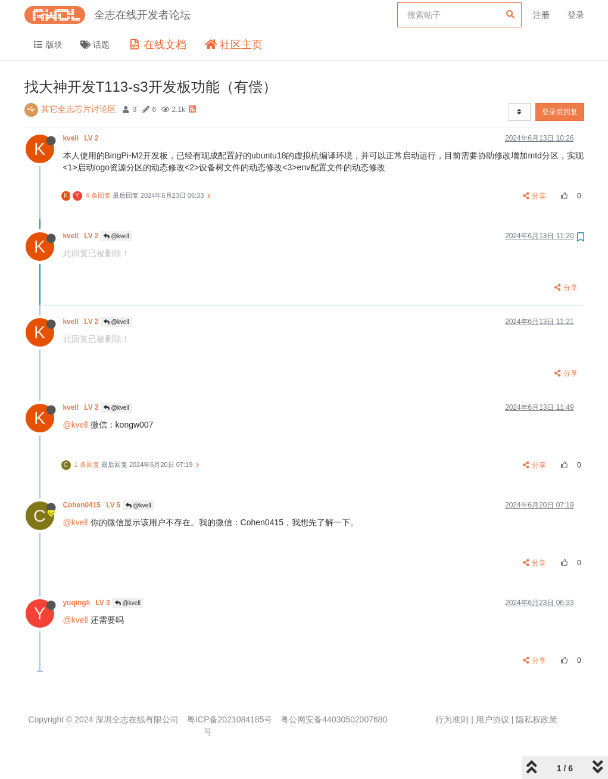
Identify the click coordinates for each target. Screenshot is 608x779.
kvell (82, 138)
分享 (534, 196)
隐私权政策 (536, 719)
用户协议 (492, 719)
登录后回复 (560, 112)
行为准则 (452, 719)
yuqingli (87, 603)
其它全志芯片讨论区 (78, 109)
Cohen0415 (93, 505)
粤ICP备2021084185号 (229, 719)
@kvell (116, 236)
